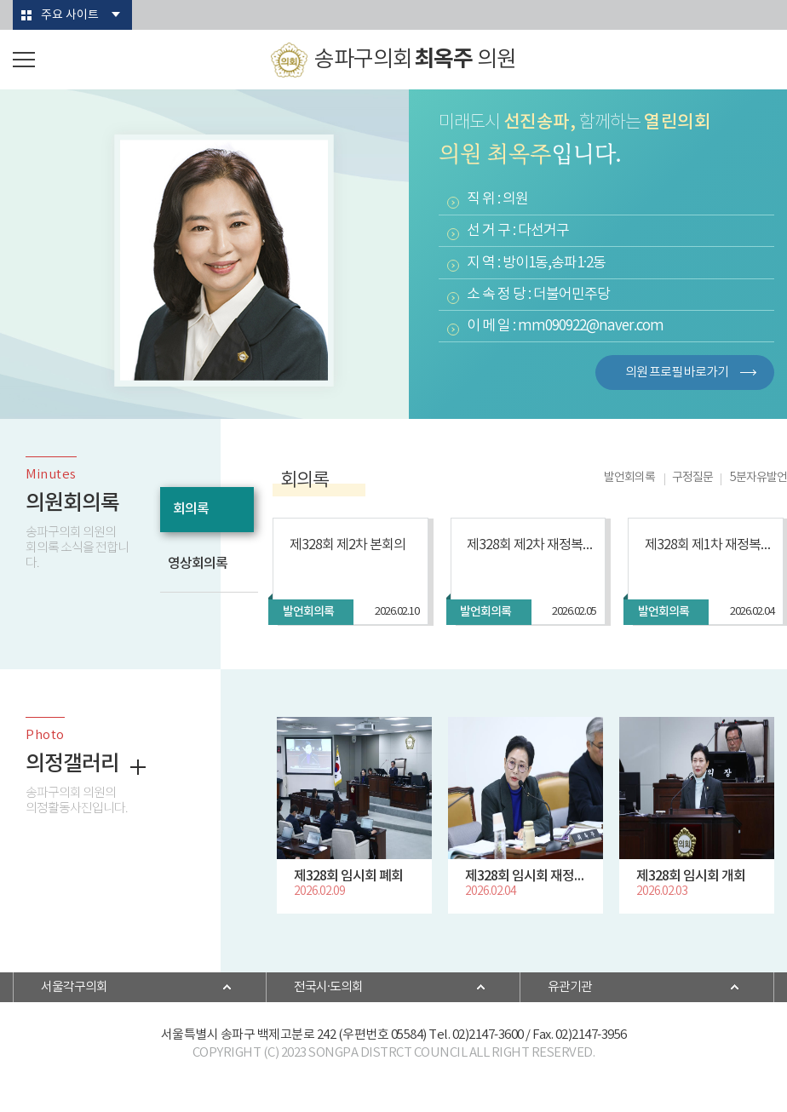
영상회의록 (197, 563)
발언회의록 (629, 477)
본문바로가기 (0, 0)
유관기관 (570, 987)
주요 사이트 (70, 15)
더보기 (138, 767)
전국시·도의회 (328, 987)
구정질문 (692, 477)
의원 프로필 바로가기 (676, 372)
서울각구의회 (74, 987)
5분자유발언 (758, 477)
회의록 (191, 509)
